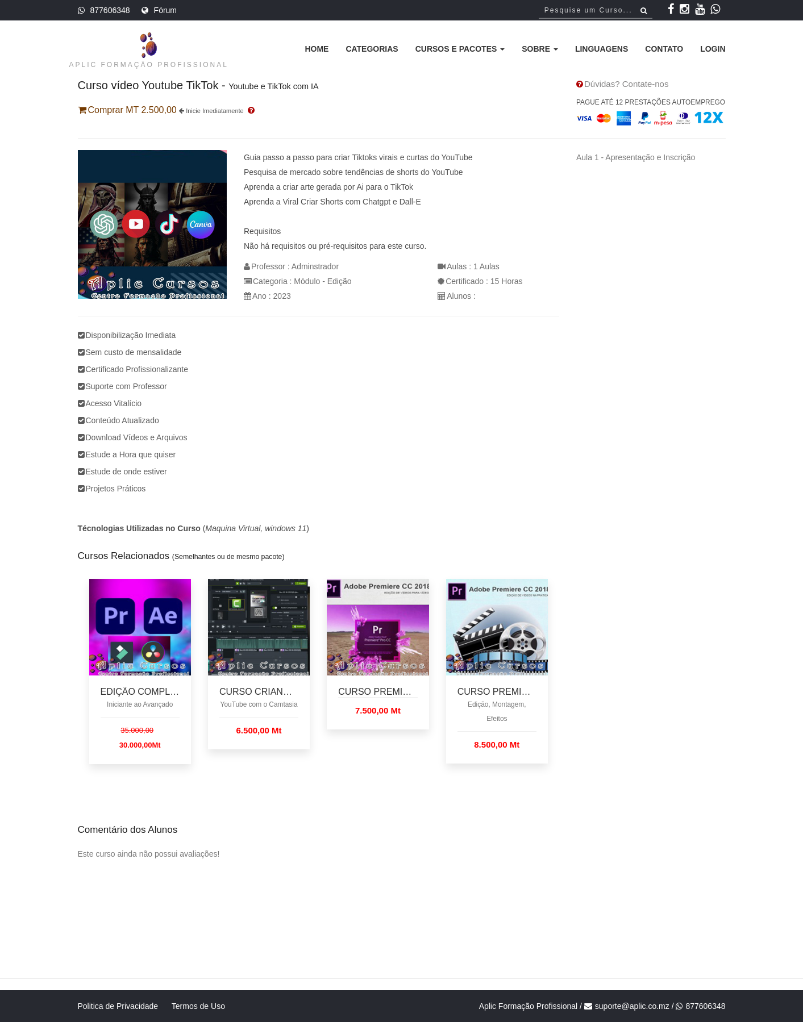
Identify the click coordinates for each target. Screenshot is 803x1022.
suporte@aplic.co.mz (632, 1006)
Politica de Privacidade (118, 1006)
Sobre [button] (540, 48)
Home (316, 48)
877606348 (110, 10)
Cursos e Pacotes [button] (460, 48)
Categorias (372, 48)
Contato (664, 48)
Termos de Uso (198, 1006)
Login (712, 48)
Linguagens (601, 48)
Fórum (165, 10)
